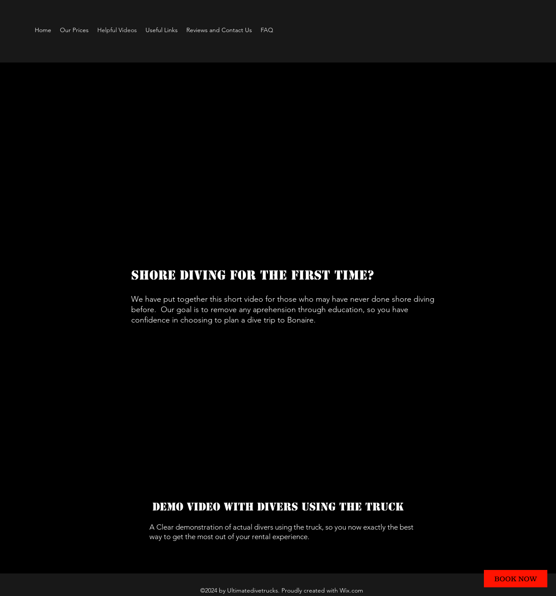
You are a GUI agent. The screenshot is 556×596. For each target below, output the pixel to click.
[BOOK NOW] (515, 578)
